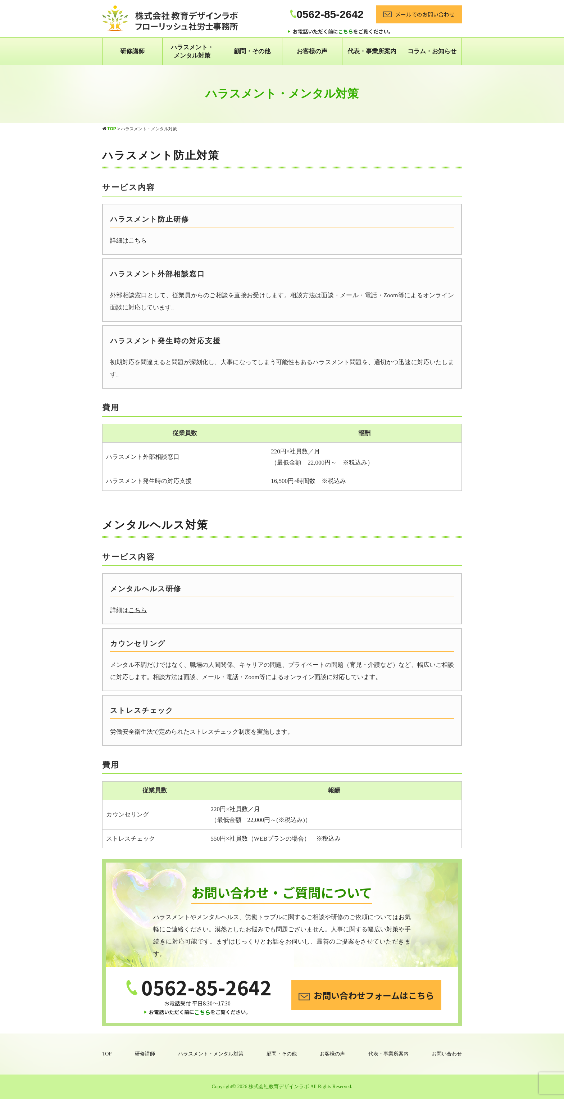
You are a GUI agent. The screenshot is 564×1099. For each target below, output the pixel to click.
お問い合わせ (447, 1054)
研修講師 (132, 51)
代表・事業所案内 (371, 51)
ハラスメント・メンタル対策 (211, 1054)
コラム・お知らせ (432, 51)
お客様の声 (312, 51)
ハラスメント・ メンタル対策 (192, 51)
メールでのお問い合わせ (419, 14)
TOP (107, 1054)
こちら (137, 240)
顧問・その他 (252, 51)
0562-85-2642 (327, 14)
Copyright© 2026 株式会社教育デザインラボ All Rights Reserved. (282, 1086)
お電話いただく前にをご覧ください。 (343, 31)
